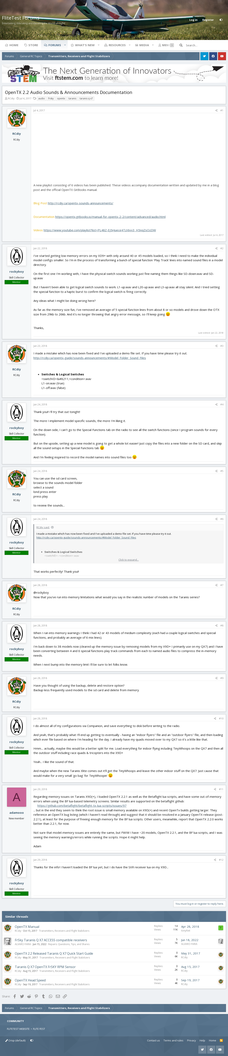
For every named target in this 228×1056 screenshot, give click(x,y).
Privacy (191, 1040)
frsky (51, 98)
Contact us (153, 1040)
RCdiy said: (43, 527)
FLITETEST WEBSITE (18, 1029)
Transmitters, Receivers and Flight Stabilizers (64, 930)
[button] (65, 45)
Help (202, 1040)
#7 (221, 585)
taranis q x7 (86, 98)
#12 (221, 860)
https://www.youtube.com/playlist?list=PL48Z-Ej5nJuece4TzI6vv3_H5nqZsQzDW (100, 230)
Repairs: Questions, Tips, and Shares (68, 944)
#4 (221, 404)
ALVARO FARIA (23, 944)
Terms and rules (173, 1040)
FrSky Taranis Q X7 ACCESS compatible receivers (51, 940)
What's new (85, 45)
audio (41, 98)
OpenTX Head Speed (30, 980)
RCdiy (11, 98)
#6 (221, 519)
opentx (61, 98)
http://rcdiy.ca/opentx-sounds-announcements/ (80, 203)
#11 (221, 789)
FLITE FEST (39, 1029)
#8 (221, 625)
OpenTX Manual (27, 926)
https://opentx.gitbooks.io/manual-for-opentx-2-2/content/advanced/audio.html (110, 217)
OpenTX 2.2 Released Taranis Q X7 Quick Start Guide (54, 953)
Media (144, 45)
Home (13, 45)
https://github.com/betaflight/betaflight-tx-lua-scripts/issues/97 (82, 806)
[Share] (216, 110)
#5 (221, 471)
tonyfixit (185, 930)
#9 (221, 678)
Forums (54, 45)
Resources (117, 45)
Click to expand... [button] (129, 559)
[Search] (206, 45)
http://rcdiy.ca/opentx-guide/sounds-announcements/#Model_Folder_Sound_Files (89, 358)
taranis (72, 98)
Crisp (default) (15, 1040)
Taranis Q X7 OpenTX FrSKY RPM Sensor (45, 967)
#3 (221, 346)
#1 (221, 110)
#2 (221, 248)
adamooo (16, 813)
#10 (221, 718)
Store (33, 45)
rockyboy (16, 271)
